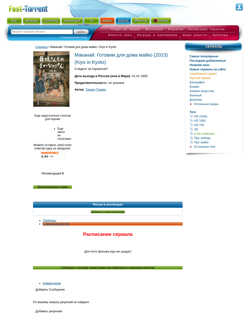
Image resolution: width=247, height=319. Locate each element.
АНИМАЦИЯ (72, 21)
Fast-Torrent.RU (33, 8)
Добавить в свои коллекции (108, 211)
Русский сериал (200, 78)
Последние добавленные (208, 60)
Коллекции (154, 29)
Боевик (194, 86)
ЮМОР (107, 21)
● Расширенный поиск (73, 37)
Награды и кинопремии (157, 35)
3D (216, 129)
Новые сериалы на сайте (208, 69)
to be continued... (216, 133)
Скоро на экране (125, 29)
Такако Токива (95, 89)
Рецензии (176, 29)
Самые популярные (204, 56)
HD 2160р (216, 116)
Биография (197, 82)
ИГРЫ (140, 20)
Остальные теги (204, 146)
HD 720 (216, 125)
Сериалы (214, 46)
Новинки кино (200, 65)
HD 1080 (216, 120)
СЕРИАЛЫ (51, 21)
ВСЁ (14, 21)
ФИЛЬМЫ (31, 21)
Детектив (196, 99)
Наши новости (195, 35)
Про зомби (216, 142)
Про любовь (216, 138)
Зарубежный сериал (203, 73)
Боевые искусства (202, 91)
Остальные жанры (206, 104)
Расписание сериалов (207, 29)
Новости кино (120, 35)
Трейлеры (220, 35)
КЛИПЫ (161, 20)
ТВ (91, 21)
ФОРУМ (123, 21)
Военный (196, 95)
